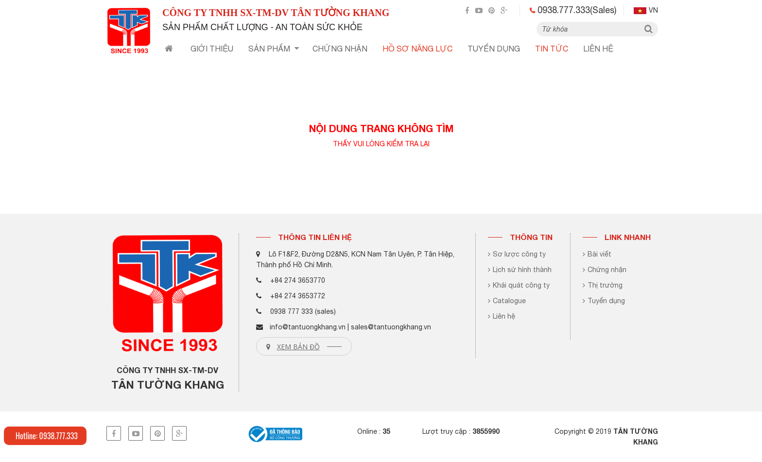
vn (646, 10)
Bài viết (597, 254)
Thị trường (603, 285)
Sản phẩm (273, 48)
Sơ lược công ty (517, 254)
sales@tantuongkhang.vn (391, 327)
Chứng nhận (604, 270)
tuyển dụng (494, 48)
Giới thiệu (211, 48)
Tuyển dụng (604, 301)
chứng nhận (339, 48)
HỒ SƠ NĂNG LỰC (417, 48)
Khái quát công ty (519, 285)
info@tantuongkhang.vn (308, 327)
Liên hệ (598, 48)
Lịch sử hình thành (520, 270)
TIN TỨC (551, 48)
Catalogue (507, 301)
